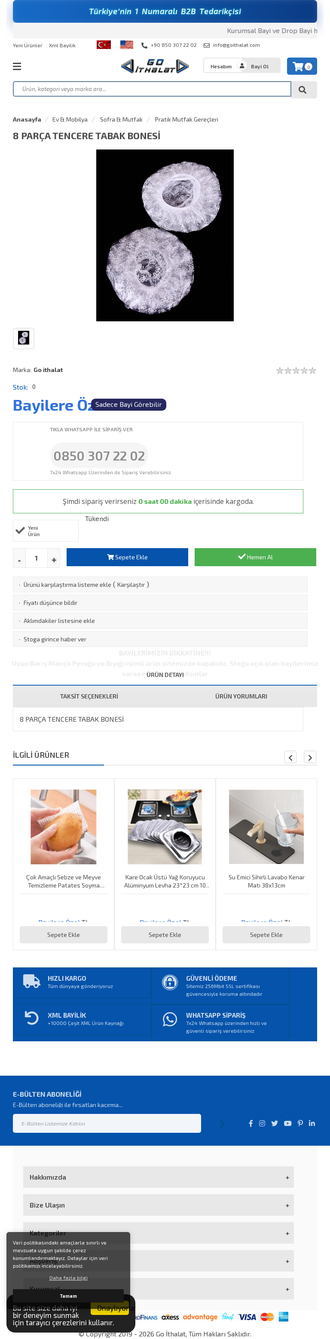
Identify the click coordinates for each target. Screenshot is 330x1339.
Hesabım (221, 66)
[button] (310, 756)
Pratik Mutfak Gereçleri (186, 119)
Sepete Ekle (127, 557)
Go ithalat (48, 369)
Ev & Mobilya (70, 119)
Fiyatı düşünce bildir (50, 602)
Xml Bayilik (62, 45)
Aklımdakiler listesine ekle (59, 620)
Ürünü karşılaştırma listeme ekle (67, 584)
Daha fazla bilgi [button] (68, 1278)
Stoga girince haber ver (55, 639)
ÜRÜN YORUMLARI (241, 696)
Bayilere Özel (61, 404)
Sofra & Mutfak (121, 119)
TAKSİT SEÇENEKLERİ (89, 696)
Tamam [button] (68, 1296)
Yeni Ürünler (28, 45)
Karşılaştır (131, 584)
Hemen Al (255, 556)
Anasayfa (27, 119)
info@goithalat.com (232, 45)
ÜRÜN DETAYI (165, 674)
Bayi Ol (260, 66)
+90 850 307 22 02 (169, 45)
